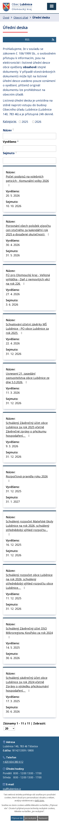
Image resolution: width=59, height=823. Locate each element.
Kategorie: (10, 121)
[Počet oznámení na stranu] (9, 728)
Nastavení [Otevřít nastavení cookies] (43, 818)
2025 (25, 122)
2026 (38, 122)
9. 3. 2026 (12, 446)
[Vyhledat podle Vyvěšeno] (29, 148)
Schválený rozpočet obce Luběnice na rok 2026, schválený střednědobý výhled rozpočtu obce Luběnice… (29, 581)
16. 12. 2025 (13, 545)
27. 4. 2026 (13, 294)
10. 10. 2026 (13, 206)
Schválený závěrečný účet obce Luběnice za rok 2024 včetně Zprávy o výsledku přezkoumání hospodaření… (27, 684)
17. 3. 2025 (13, 701)
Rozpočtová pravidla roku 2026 (27, 478)
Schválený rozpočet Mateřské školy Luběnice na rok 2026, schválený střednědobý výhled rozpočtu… (29, 527)
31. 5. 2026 (13, 255)
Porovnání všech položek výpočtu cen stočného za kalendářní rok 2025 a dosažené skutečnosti (28, 230)
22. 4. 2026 (13, 343)
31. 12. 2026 (13, 354)
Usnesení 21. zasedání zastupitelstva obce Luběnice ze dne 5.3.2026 (27, 378)
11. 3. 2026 (13, 392)
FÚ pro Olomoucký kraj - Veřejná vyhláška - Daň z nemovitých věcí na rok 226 (28, 279)
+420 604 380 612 (13, 762)
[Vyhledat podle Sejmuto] (29, 160)
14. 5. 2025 (13, 647)
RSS (40, 39)
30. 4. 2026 (13, 245)
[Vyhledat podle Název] (29, 136)
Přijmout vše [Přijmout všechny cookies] (17, 818)
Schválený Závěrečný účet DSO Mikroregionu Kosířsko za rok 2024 (29, 633)
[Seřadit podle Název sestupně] (13, 130)
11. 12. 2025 (13, 598)
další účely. (40, 800)
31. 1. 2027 (13, 501)
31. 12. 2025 (13, 491)
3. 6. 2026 (12, 304)
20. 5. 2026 (13, 195)
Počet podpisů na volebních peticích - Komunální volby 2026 (27, 181)
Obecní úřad (21, 17)
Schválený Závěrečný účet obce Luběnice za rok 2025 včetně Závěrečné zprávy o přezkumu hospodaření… (27, 429)
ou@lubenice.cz (12, 789)
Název (7, 130)
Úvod (6, 17)
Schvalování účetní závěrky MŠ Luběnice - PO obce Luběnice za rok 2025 (27, 328)
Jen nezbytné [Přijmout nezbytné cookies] (30, 818)
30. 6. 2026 (13, 658)
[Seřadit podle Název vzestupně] (13, 128)
